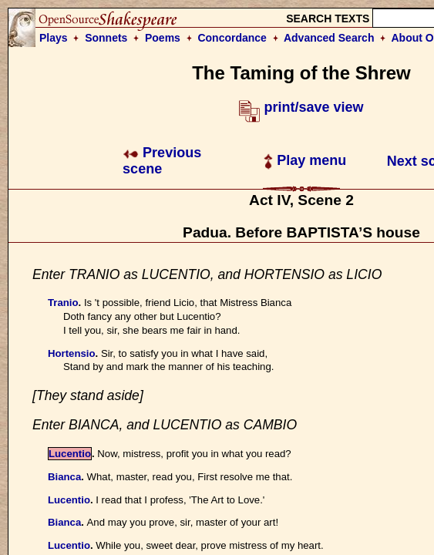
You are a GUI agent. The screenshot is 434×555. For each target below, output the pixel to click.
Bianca (64, 477)
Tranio (63, 302)
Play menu (305, 160)
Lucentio (70, 453)
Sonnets (106, 38)
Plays (53, 38)
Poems (162, 38)
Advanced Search (329, 38)
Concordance (231, 38)
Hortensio (72, 353)
